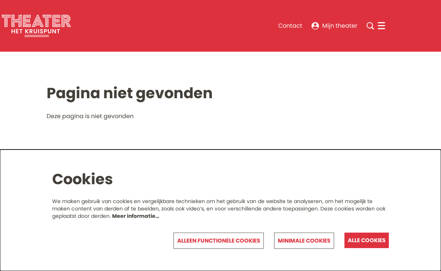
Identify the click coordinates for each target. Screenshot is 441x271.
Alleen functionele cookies (218, 240)
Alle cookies (367, 240)
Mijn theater (334, 25)
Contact (290, 25)
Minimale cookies (304, 240)
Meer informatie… (135, 216)
